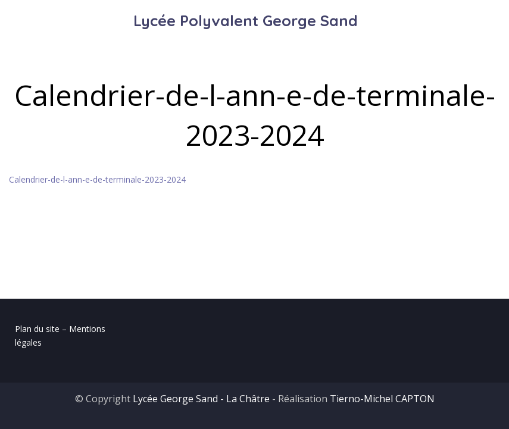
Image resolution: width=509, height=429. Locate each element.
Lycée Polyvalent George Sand (245, 20)
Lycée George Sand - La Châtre (201, 398)
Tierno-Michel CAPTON (382, 398)
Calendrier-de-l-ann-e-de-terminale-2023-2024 (97, 179)
